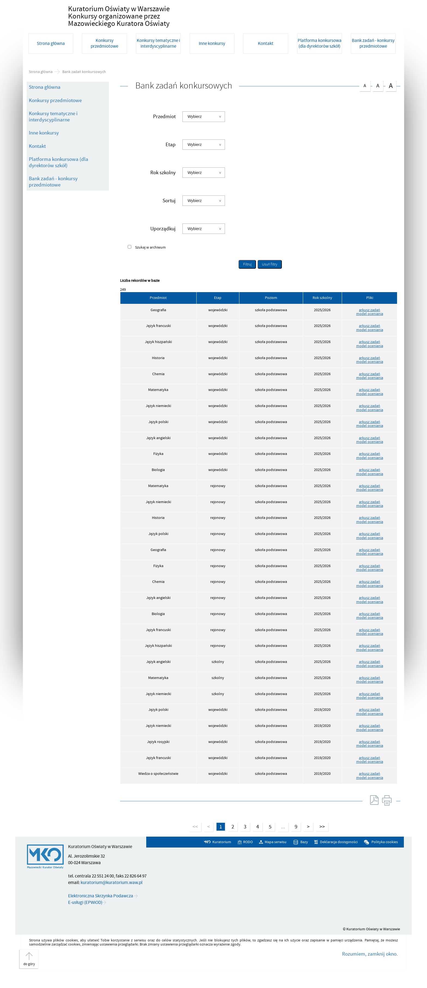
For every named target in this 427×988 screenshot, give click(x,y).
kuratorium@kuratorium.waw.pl (111, 897)
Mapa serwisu (275, 856)
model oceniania (369, 328)
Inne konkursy (44, 147)
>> (321, 841)
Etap (171, 159)
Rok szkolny (163, 187)
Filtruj (247, 279)
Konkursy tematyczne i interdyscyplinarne (53, 131)
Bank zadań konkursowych (84, 86)
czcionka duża (390, 100)
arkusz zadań (369, 324)
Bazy (304, 856)
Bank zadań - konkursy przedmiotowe (53, 196)
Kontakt (37, 160)
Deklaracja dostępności (339, 856)
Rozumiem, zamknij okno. (370, 968)
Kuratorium (221, 856)
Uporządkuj (163, 243)
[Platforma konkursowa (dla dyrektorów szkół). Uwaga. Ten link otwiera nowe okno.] (320, 64)
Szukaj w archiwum (150, 261)
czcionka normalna (364, 99)
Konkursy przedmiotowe (55, 115)
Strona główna (41, 86)
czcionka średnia (377, 99)
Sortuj (169, 215)
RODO (248, 856)
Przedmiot (164, 131)
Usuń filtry (267, 277)
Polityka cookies (384, 856)
